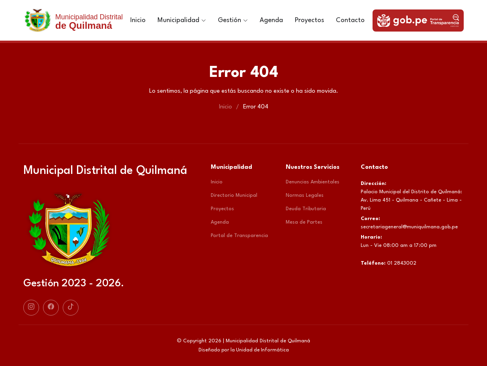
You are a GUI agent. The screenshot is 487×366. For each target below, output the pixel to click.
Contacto (350, 20)
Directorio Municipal (234, 195)
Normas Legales (305, 195)
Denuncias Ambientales (312, 182)
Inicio (138, 20)
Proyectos (309, 20)
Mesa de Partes (304, 222)
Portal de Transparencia (239, 235)
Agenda (271, 20)
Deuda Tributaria (306, 208)
